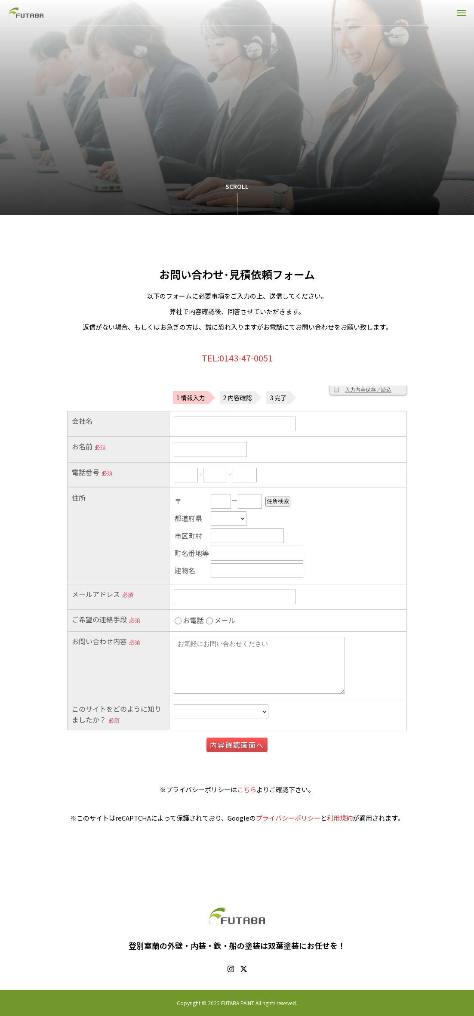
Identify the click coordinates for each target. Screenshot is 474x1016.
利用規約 (340, 817)
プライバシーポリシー (288, 817)
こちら (246, 789)
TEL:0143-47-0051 (237, 358)
